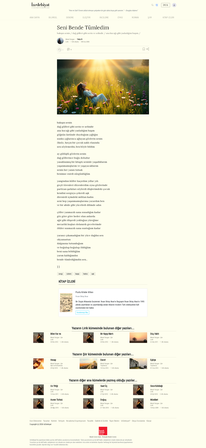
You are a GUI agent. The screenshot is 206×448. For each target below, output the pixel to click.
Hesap (53, 360)
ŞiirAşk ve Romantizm (56, 364)
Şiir (150, 17)
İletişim (61, 421)
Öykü (120, 17)
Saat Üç (103, 386)
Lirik (67, 42)
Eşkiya (153, 360)
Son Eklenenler (36, 421)
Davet (102, 360)
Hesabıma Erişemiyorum (76, 421)
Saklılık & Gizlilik (101, 421)
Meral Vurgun (70, 39)
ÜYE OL (165, 5)
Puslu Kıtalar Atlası (84, 292)
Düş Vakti (154, 334)
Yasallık (90, 421)
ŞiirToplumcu (106, 364)
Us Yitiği (54, 386)
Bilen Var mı (55, 334)
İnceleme (104, 17)
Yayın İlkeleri (114, 421)
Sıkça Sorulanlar (138, 421)
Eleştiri (87, 17)
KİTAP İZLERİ (168, 17)
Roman (135, 17)
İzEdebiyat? (125, 421)
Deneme (70, 17)
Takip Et (79, 39)
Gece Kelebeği (156, 386)
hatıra (85, 274)
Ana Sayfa (35, 17)
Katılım (54, 421)
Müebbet (154, 399)
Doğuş (103, 399)
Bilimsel (53, 17)
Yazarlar (46, 421)
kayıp (77, 274)
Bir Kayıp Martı (106, 334)
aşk (93, 274)
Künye (149, 421)
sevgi (61, 274)
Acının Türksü (56, 399)
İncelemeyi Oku (82, 312)
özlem (69, 274)
